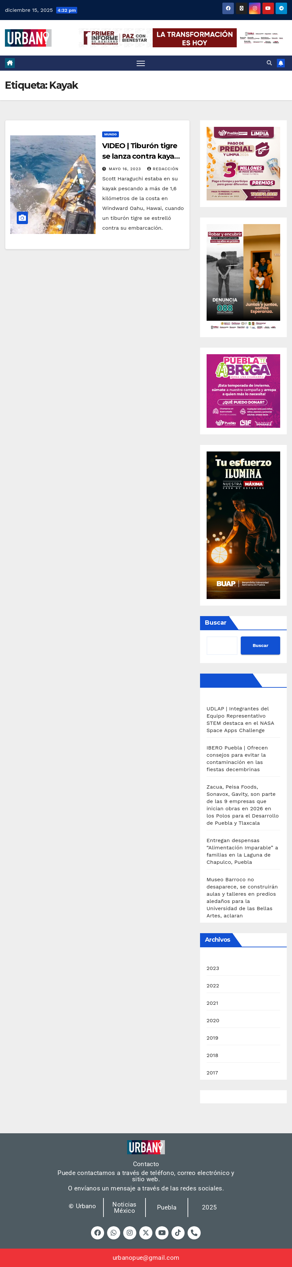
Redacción (163, 169)
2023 (213, 968)
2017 (212, 1073)
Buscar (216, 622)
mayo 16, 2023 (126, 169)
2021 (212, 1003)
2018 (212, 1055)
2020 (213, 1020)
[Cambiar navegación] (141, 63)
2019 (212, 1038)
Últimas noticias (228, 680)
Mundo (110, 134)
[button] (269, 63)
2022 (213, 985)
